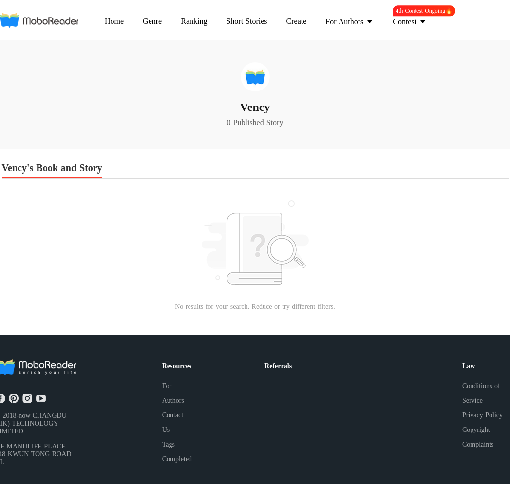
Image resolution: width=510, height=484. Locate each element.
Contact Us (173, 422)
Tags (168, 444)
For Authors (173, 393)
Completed (177, 459)
